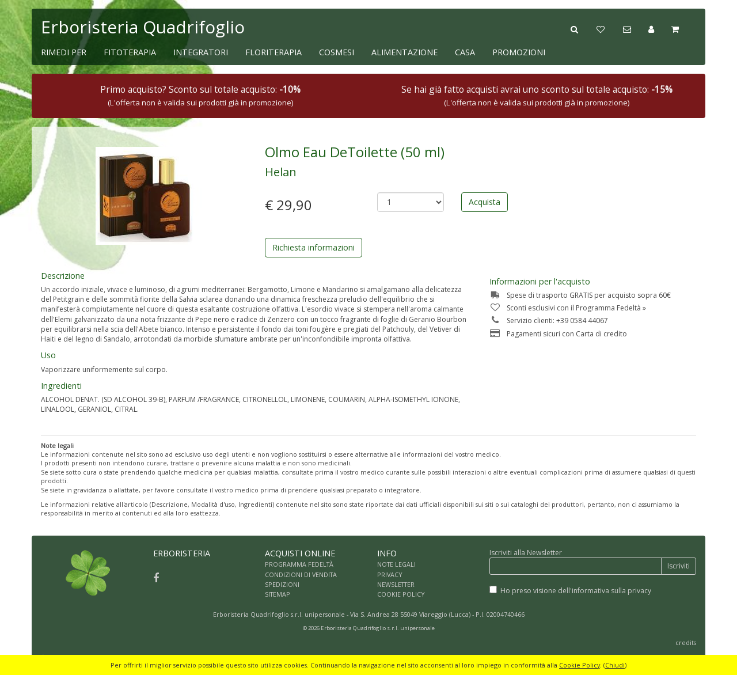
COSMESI (336, 52)
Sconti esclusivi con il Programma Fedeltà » (567, 308)
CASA (465, 52)
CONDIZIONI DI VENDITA (301, 574)
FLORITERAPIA (273, 52)
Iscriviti (678, 566)
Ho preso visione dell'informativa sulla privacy (575, 591)
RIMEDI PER (63, 52)
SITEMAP (277, 594)
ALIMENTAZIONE (404, 52)
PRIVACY (389, 574)
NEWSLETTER (396, 584)
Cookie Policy (579, 665)
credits (685, 642)
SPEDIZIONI (282, 584)
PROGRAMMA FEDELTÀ (299, 564)
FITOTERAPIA (130, 52)
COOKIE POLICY (401, 594)
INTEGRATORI (200, 52)
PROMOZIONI (518, 52)
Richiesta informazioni (313, 247)
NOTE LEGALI (396, 564)
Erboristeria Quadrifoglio (143, 27)
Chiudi (615, 665)
